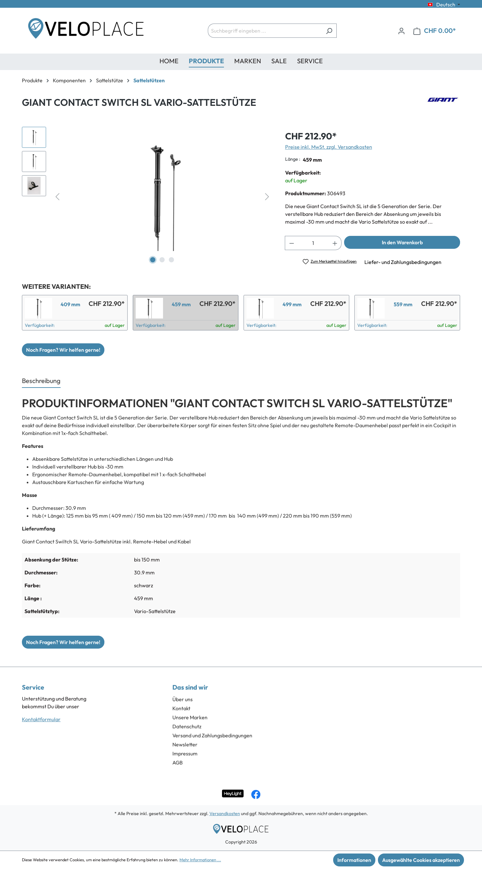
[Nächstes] (267, 196)
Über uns (182, 699)
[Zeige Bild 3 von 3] (171, 259)
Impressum (185, 753)
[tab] (41, 381)
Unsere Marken (189, 717)
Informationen (354, 860)
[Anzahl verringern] (291, 243)
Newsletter (185, 744)
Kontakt (181, 708)
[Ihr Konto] (401, 30)
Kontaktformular (41, 719)
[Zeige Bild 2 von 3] (162, 259)
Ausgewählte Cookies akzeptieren (421, 860)
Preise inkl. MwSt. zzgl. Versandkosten (328, 147)
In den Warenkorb (402, 242)
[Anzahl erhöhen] (335, 243)
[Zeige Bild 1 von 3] (152, 259)
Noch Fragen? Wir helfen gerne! (63, 350)
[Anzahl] (313, 243)
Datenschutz (186, 726)
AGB (177, 762)
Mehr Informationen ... (200, 859)
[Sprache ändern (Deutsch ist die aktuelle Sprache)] (444, 4)
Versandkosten (224, 813)
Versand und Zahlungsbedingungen (212, 735)
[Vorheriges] (57, 196)
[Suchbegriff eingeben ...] (265, 31)
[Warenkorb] (434, 30)
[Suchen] (329, 31)
